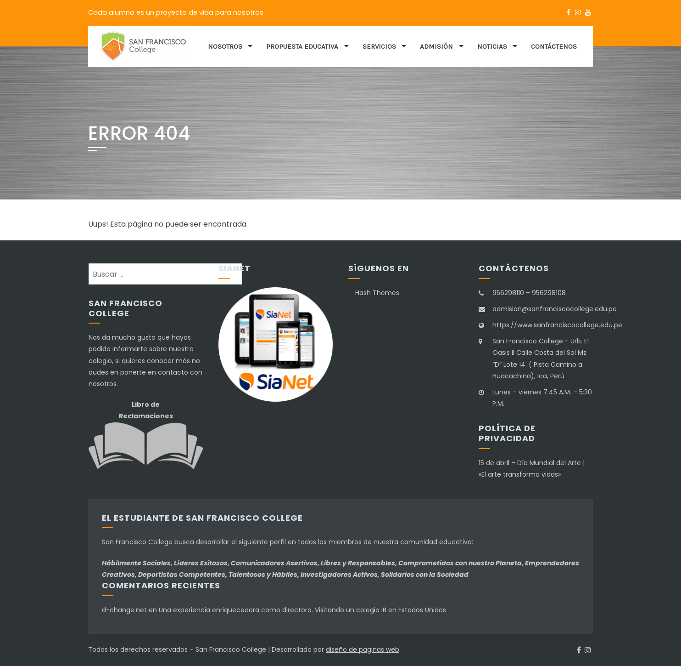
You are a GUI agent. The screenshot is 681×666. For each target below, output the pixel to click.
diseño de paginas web (362, 649)
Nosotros (225, 46)
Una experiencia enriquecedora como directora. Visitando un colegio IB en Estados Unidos (302, 610)
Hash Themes (377, 292)
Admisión (436, 46)
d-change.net (124, 610)
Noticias (492, 46)
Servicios (379, 46)
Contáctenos (554, 46)
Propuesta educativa (302, 46)
